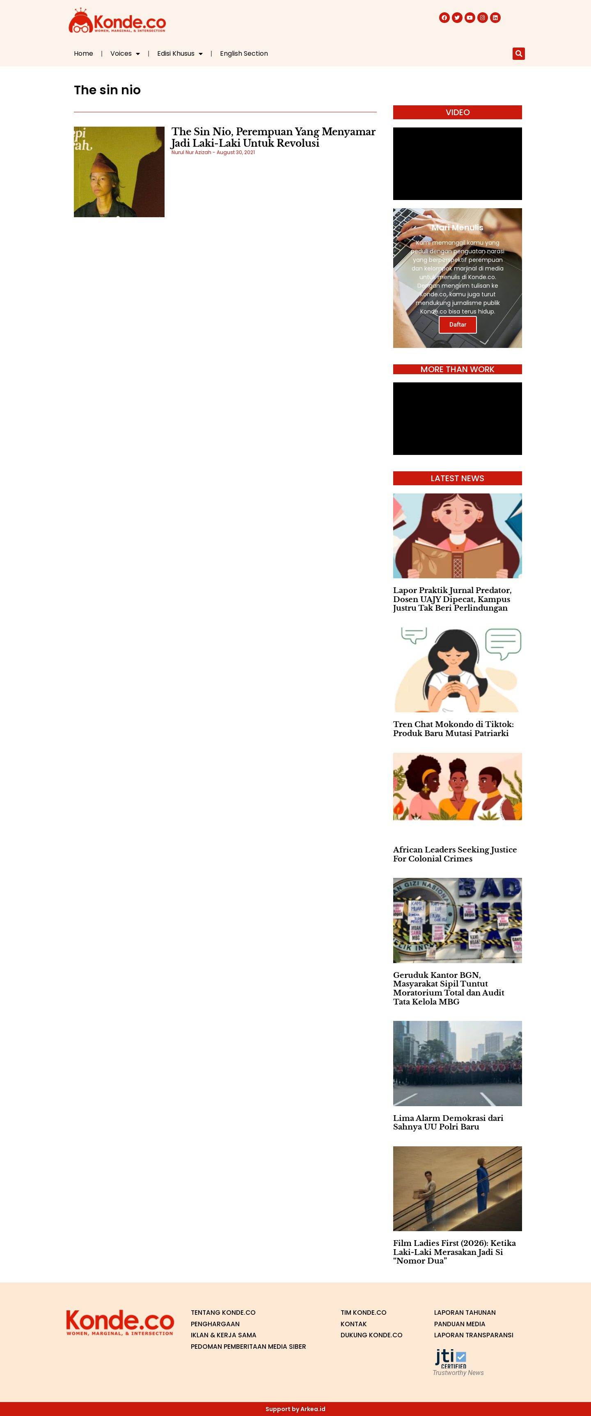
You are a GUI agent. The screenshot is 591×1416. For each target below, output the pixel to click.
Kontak (354, 1324)
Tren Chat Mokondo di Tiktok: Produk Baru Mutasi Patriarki (453, 729)
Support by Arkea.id (295, 1409)
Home (83, 53)
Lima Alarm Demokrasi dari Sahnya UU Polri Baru (448, 1123)
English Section (244, 53)
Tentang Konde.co (224, 1312)
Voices (125, 53)
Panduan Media (460, 1324)
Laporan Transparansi (474, 1335)
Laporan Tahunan (465, 1312)
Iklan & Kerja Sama (224, 1335)
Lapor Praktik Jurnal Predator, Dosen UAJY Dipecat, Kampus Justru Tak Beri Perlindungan (452, 599)
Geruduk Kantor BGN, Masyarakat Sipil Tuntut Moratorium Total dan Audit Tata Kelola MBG (448, 989)
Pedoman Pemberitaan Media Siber (249, 1346)
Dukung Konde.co (372, 1335)
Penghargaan (215, 1324)
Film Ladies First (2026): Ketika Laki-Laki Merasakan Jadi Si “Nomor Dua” (454, 1252)
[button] (519, 54)
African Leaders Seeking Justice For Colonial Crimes (455, 855)
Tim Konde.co (364, 1312)
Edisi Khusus (180, 53)
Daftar (457, 324)
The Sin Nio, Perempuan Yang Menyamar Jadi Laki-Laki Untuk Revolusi (274, 137)
